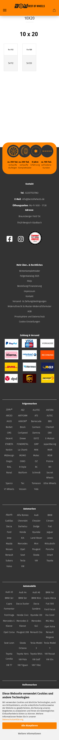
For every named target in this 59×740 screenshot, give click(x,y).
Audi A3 (9, 592)
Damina (36, 432)
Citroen (49, 520)
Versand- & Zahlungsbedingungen (29, 301)
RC (36, 467)
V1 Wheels (9, 489)
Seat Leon (9, 643)
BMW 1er (50, 592)
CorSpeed (23, 432)
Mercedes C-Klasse (9, 623)
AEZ (22, 410)
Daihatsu (22, 526)
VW (36, 560)
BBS (50, 421)
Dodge (36, 526)
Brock (22, 427)
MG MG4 (50, 621)
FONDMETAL (22, 444)
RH (49, 467)
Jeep (9, 538)
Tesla (22, 560)
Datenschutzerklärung (12, 719)
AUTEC (50, 415)
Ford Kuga (9, 615)
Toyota (50, 560)
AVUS (9, 421)
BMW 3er (9, 598)
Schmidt (36, 472)
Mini (36, 543)
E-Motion (49, 438)
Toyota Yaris (23, 653)
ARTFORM (22, 415)
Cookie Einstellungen (29, 321)
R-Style (22, 467)
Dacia (9, 526)
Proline (49, 461)
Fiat (50, 526)
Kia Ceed (49, 615)
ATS (36, 415)
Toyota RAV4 (36, 653)
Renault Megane (50, 635)
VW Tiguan (23, 665)
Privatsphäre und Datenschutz (29, 316)
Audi (36, 515)
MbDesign (9, 455)
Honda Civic (23, 615)
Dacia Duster (22, 603)
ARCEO (9, 415)
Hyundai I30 (36, 615)
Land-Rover (36, 538)
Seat (22, 555)
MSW (50, 455)
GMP (36, 444)
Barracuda (36, 421)
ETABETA (9, 444)
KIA (22, 538)
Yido (36, 489)
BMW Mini (36, 598)
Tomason (36, 483)
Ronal (9, 472)
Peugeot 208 (23, 632)
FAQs (29, 281)
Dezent (9, 438)
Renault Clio (36, 632)
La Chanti (22, 449)
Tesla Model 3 (36, 645)
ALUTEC (36, 410)
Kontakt (29, 296)
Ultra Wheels (49, 483)
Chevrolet (23, 520)
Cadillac (9, 520)
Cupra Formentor (9, 606)
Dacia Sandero (36, 606)
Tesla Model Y (50, 645)
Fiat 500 (50, 603)
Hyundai (36, 532)
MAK (36, 449)
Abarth (9, 514)
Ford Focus (49, 609)
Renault (9, 555)
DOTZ (36, 438)
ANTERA (49, 410)
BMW (50, 515)
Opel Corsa (9, 632)
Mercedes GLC (36, 623)
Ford (9, 532)
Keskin (9, 449)
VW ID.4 (49, 659)
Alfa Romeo (22, 515)
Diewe (23, 438)
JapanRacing (50, 444)
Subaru (9, 560)
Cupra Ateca (50, 598)
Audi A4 (22, 592)
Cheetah (50, 427)
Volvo (9, 566)
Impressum (29, 291)
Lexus (50, 538)
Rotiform (22, 472)
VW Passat (50, 653)
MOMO (22, 455)
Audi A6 (36, 592)
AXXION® (22, 421)
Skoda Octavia (23, 645)
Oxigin (9, 461)
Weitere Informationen (29, 733)
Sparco (9, 483)
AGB (29, 311)
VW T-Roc (36, 665)
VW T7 (9, 665)
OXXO (22, 461)
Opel (22, 549)
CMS (9, 432)
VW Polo (23, 659)
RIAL (9, 467)
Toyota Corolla (9, 656)
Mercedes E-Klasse (23, 623)
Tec (22, 483)
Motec (36, 455)
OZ (36, 461)
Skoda (36, 555)
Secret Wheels (49, 475)
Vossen (22, 489)
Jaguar (50, 532)
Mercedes (23, 543)
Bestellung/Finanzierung (29, 286)
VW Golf (36, 659)
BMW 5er (22, 598)
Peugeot (36, 549)
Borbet (9, 427)
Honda (23, 532)
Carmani (36, 427)
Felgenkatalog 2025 (29, 276)
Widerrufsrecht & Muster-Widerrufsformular (29, 306)
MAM (50, 449)
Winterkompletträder (29, 271)
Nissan (9, 549)
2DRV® (9, 409)
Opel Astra (50, 626)
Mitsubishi (50, 543)
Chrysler (36, 520)
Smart (50, 555)
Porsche (50, 549)
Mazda (9, 543)
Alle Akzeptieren (29, 725)
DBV (50, 432)
